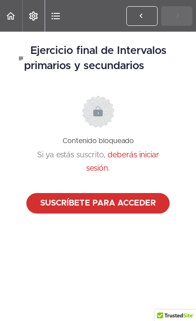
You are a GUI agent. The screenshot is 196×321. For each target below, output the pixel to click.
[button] (11, 16)
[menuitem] (33, 16)
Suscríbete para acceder (98, 203)
